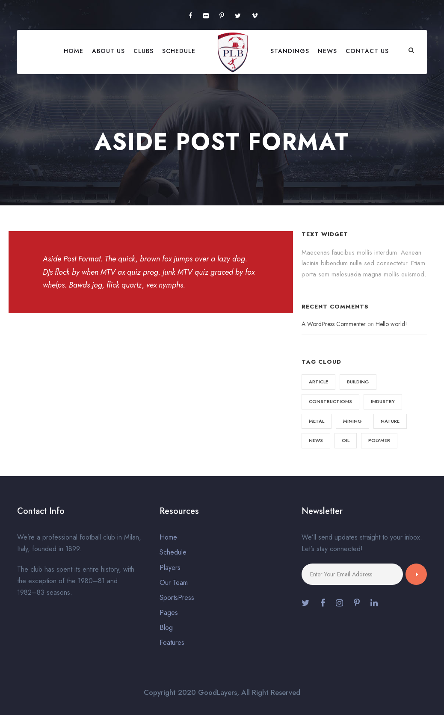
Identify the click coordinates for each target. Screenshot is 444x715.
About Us (108, 51)
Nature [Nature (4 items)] (390, 421)
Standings (289, 51)
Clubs (143, 51)
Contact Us (367, 51)
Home (73, 51)
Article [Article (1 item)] (318, 381)
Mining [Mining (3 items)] (352, 421)
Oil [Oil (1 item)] (345, 440)
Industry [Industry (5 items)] (383, 401)
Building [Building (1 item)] (358, 381)
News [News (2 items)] (316, 440)
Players (170, 568)
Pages (169, 612)
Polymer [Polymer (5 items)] (379, 440)
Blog (166, 627)
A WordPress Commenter (334, 324)
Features (172, 642)
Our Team (174, 582)
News (327, 51)
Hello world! (391, 324)
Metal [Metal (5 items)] (316, 421)
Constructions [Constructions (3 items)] (330, 401)
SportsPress (177, 597)
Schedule (178, 51)
